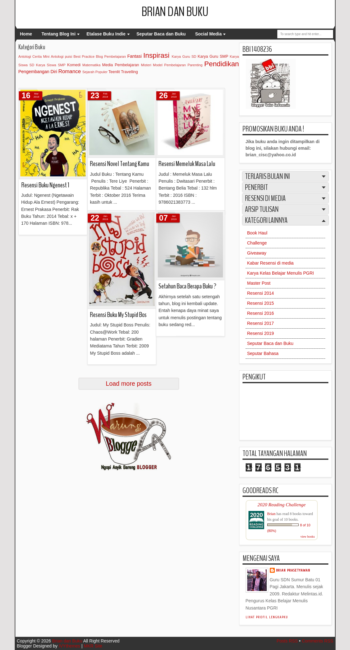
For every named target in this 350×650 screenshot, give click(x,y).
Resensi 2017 (260, 323)
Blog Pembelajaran (111, 56)
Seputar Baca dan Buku (161, 33)
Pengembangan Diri (37, 71)
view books (307, 536)
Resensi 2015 (260, 303)
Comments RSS (317, 640)
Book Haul (257, 232)
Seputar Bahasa (263, 353)
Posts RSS (287, 640)
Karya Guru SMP (213, 56)
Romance (69, 71)
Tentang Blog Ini (58, 33)
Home (26, 33)
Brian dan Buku (175, 12)
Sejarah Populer (94, 72)
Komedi (74, 65)
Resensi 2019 (260, 333)
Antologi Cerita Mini (34, 56)
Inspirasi (156, 55)
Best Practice (84, 56)
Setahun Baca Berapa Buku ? (103, 211)
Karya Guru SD (184, 56)
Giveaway (256, 252)
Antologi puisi (61, 56)
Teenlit (114, 72)
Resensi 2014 (260, 293)
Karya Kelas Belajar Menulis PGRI (280, 273)
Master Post (259, 283)
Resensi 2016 (260, 313)
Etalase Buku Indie (105, 33)
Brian (271, 514)
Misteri (146, 65)
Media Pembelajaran (120, 65)
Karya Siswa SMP (50, 65)
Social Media (208, 33)
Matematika (91, 65)
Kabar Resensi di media (270, 263)
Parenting (194, 65)
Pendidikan (221, 64)
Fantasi (134, 56)
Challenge (257, 242)
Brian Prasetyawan (293, 570)
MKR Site (93, 645)
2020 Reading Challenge (282, 504)
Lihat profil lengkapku (267, 617)
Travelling (129, 72)
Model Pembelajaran (169, 65)
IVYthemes (69, 645)
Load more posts (129, 383)
